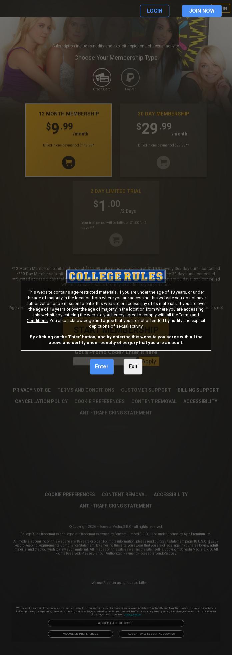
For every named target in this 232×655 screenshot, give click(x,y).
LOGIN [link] (154, 11)
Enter (102, 366)
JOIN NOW (202, 11)
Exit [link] (133, 366)
